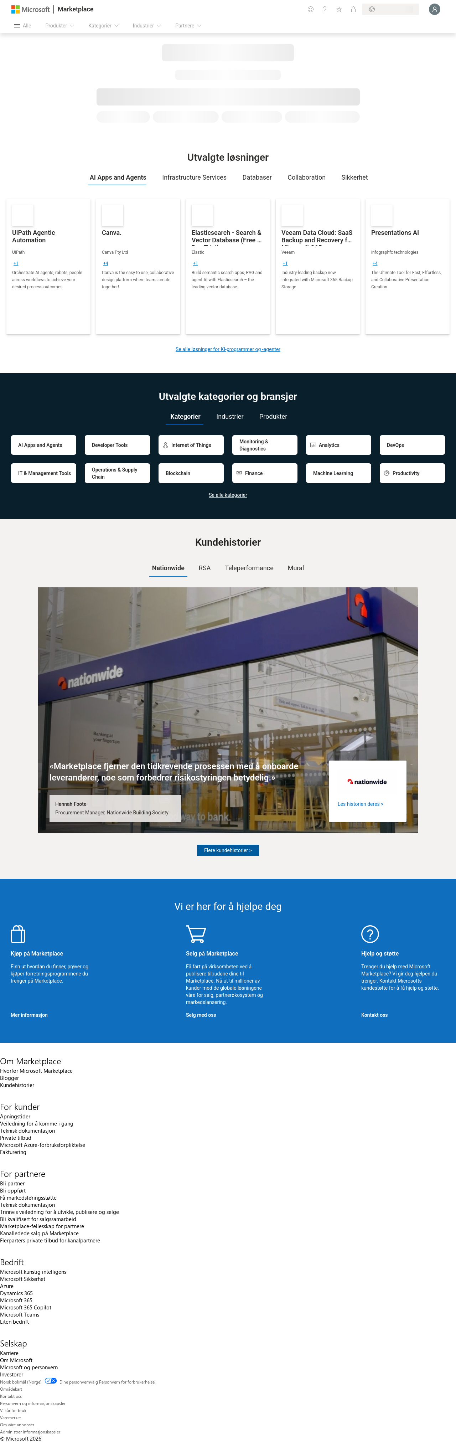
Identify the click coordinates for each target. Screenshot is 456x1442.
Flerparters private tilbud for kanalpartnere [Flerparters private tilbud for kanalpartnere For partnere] (50, 1240)
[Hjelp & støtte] (325, 9)
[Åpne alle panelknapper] (22, 26)
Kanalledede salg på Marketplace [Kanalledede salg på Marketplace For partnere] (39, 1233)
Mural (296, 568)
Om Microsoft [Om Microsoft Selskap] (16, 1360)
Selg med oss (201, 1015)
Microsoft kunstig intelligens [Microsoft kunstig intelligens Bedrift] (33, 1271)
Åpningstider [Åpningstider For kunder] (15, 1116)
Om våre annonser (17, 1424)
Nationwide (168, 568)
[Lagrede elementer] (339, 9)
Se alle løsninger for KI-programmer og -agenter (228, 349)
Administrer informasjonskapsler (30, 1432)
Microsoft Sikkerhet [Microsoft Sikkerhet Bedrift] (22, 1278)
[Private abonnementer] (353, 9)
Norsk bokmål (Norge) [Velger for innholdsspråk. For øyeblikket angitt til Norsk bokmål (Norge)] (21, 1382)
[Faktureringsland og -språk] (390, 9)
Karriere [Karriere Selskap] (9, 1352)
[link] (48, 266)
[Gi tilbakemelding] (310, 9)
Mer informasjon (29, 1015)
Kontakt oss (374, 1015)
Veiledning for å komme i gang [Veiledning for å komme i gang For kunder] (36, 1123)
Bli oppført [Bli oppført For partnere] (13, 1190)
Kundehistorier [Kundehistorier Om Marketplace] (17, 1084)
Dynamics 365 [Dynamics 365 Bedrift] (16, 1293)
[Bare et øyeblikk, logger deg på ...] (435, 9)
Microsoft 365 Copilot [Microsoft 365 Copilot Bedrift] (25, 1307)
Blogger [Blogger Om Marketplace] (9, 1077)
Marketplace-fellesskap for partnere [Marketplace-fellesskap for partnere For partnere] (42, 1226)
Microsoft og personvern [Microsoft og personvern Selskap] (29, 1367)
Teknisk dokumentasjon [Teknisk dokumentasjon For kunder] (27, 1130)
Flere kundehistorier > (228, 850)
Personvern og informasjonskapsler (33, 1403)
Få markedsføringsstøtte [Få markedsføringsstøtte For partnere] (28, 1197)
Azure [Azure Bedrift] (7, 1285)
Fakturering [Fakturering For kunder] (13, 1151)
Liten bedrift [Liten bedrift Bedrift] (14, 1321)
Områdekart (11, 1389)
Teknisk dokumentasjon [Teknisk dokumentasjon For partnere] (27, 1204)
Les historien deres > (361, 804)
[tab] (117, 177)
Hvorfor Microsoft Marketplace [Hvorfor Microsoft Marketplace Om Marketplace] (36, 1070)
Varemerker (10, 1417)
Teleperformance (249, 568)
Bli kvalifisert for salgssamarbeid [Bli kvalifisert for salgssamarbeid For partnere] (38, 1218)
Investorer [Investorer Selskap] (11, 1374)
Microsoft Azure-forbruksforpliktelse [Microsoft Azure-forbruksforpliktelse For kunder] (42, 1144)
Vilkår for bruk (13, 1410)
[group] (16, 263)
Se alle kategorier (228, 495)
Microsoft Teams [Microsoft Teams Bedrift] (19, 1314)
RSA (205, 568)
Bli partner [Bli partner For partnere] (12, 1183)
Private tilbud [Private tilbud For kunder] (15, 1137)
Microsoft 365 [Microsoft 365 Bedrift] (16, 1300)
